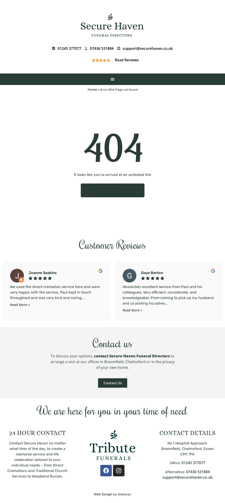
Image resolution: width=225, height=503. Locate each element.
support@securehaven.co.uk (187, 477)
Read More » (20, 304)
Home (92, 89)
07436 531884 (198, 471)
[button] (113, 79)
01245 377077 (193, 462)
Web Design (103, 494)
